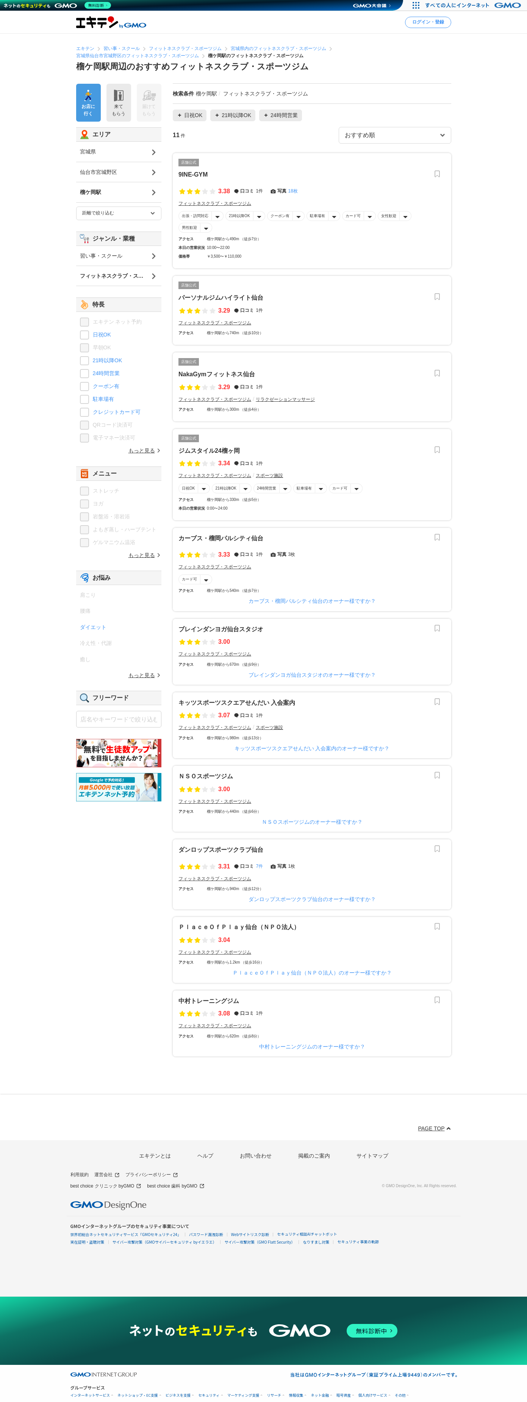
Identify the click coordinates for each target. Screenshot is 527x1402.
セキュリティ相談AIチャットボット (307, 1234)
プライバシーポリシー (151, 1175)
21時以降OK (239, 216)
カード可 (352, 216)
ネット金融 (320, 1395)
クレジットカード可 (117, 412)
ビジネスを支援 (178, 1395)
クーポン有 (279, 216)
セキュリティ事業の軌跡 (357, 1241)
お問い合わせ (256, 1156)
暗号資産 (343, 1395)
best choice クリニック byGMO (106, 1186)
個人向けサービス (372, 1395)
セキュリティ (208, 1395)
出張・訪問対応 (195, 216)
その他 (400, 1395)
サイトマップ (372, 1156)
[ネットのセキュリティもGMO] (58, 5)
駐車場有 (317, 216)
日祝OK (188, 488)
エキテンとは (155, 1156)
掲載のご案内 (314, 1156)
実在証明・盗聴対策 (87, 1242)
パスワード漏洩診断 (206, 1234)
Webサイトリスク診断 (250, 1234)
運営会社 (107, 1175)
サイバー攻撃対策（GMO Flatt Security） (259, 1242)
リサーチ (274, 1395)
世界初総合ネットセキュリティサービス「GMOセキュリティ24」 (125, 1234)
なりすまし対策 (316, 1242)
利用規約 (79, 1174)
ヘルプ (205, 1156)
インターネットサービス (90, 1395)
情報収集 (296, 1395)
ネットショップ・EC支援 (137, 1395)
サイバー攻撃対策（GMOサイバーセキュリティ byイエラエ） (165, 1242)
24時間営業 (266, 488)
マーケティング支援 (243, 1395)
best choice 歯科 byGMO (176, 1186)
